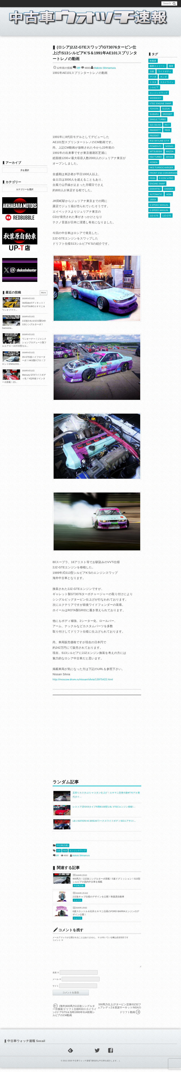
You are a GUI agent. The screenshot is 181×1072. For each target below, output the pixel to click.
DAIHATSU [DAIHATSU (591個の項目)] (155, 187)
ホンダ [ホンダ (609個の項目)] (163, 76)
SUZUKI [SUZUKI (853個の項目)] (166, 108)
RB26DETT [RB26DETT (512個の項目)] (155, 129)
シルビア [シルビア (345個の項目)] (154, 87)
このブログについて (16, 3)
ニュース (77, 900)
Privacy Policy (85, 3)
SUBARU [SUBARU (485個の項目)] (154, 113)
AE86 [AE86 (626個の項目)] (168, 192)
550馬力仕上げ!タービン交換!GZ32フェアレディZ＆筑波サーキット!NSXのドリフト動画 (119, 1012)
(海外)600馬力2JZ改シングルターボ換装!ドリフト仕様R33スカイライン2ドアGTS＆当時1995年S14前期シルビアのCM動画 (75, 1015)
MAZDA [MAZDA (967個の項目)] (170, 150)
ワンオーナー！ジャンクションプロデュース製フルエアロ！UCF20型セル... (24, 342)
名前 (56, 977)
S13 (65, 851)
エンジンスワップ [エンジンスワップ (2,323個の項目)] (158, 92)
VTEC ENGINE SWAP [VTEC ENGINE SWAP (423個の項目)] (160, 103)
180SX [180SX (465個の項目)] (153, 197)
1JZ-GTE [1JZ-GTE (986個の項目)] (166, 213)
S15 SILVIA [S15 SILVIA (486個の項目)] (155, 123)
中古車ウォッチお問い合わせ (45, 3)
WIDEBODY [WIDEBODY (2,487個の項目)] (156, 97)
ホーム (11, 31)
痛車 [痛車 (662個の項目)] (171, 66)
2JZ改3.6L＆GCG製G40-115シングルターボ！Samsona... (24, 324)
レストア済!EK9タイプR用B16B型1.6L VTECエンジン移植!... (104, 806)
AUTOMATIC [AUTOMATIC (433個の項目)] (156, 192)
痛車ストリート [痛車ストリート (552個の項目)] (157, 66)
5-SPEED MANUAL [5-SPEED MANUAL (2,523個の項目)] (159, 208)
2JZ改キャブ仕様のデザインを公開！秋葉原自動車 (98, 896)
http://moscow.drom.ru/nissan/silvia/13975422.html (83, 679)
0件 (78, 67)
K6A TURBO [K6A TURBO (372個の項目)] (156, 155)
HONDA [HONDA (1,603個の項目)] (154, 160)
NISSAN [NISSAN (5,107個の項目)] (169, 145)
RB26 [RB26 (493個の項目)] (167, 129)
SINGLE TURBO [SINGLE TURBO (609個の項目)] (158, 118)
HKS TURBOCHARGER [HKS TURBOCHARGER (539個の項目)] (161, 166)
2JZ (58, 851)
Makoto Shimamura (105, 67)
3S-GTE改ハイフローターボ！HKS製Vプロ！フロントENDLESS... (24, 360)
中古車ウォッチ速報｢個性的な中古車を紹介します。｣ (96, 1065)
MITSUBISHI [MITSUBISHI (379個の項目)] (156, 150)
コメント (58, 940)
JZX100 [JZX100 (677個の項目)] (169, 155)
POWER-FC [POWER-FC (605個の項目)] (156, 145)
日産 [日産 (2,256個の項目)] (152, 71)
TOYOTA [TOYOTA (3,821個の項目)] (154, 108)
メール (57, 984)
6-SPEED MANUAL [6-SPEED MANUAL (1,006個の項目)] (159, 203)
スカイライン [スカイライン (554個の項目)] (167, 82)
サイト (56, 990)
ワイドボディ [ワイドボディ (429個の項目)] (164, 71)
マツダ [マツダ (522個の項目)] (153, 76)
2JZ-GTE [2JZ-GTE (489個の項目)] (154, 213)
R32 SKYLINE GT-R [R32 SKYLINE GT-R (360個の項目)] (159, 139)
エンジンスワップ (77, 851)
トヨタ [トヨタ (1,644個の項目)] (153, 82)
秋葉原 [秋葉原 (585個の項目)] (153, 61)
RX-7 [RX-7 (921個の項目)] (167, 123)
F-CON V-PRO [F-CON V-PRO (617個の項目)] (166, 176)
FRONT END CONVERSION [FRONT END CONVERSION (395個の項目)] (164, 171)
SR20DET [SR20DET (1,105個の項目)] (167, 113)
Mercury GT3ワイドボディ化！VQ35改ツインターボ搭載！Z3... (24, 378)
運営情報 (69, 3)
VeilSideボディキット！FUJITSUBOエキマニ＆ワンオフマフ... (23, 306)
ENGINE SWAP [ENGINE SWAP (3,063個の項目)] (157, 181)
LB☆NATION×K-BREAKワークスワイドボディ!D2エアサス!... (104, 821)
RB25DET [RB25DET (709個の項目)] (155, 134)
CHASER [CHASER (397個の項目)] (168, 187)
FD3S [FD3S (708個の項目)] (152, 176)
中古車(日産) (62, 845)
